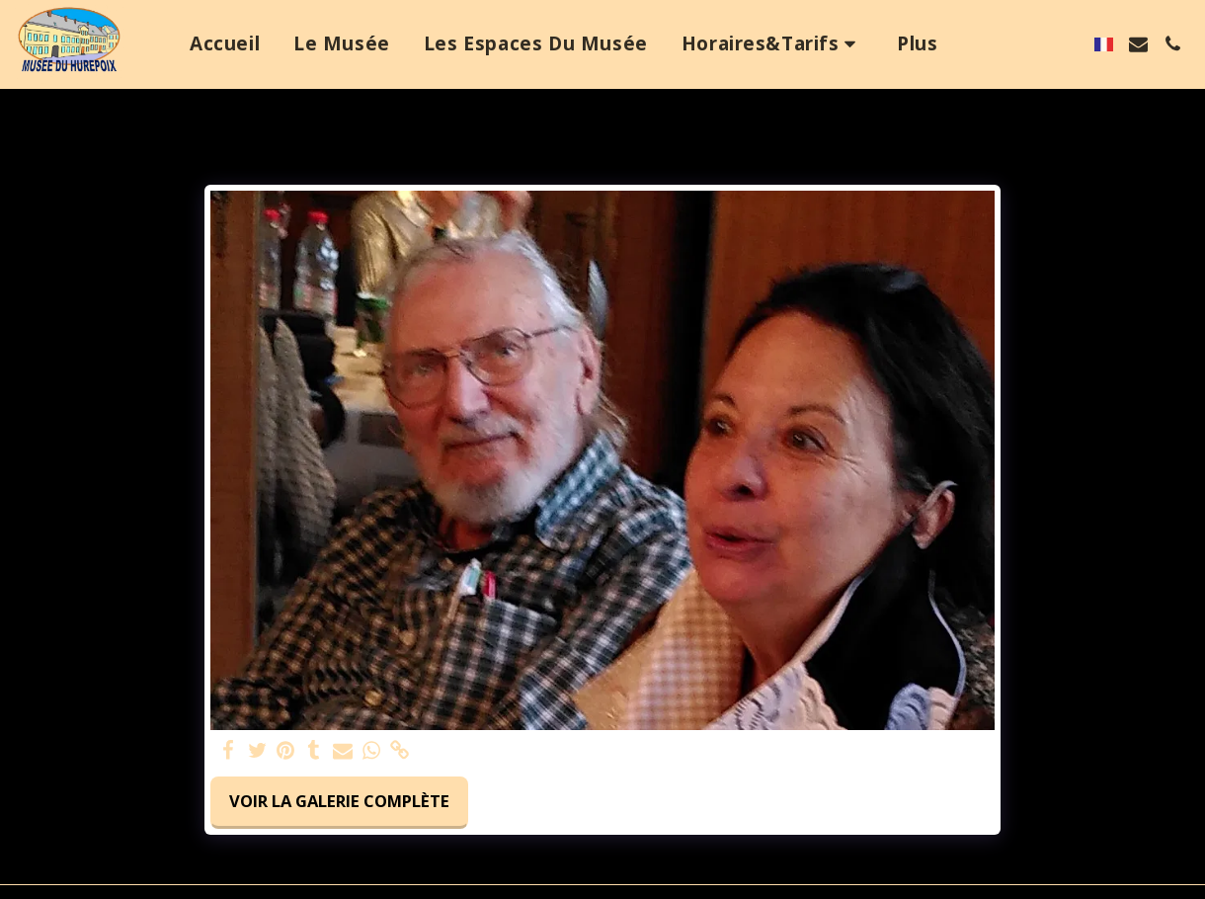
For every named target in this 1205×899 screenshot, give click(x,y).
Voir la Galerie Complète (339, 800)
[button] (773, 44)
